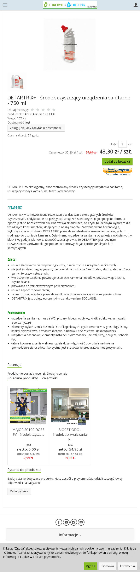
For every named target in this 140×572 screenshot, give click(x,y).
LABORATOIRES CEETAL (39, 114)
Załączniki (50, 378)
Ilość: (113, 144)
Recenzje (14, 364)
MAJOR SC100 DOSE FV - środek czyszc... (28, 432)
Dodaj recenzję (57, 373)
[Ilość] (122, 144)
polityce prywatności (46, 557)
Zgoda (90, 566)
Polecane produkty (22, 378)
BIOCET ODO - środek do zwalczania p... (69, 434)
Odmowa (107, 566)
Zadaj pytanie (19, 491)
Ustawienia (127, 566)
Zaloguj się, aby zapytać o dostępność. (36, 128)
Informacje (70, 534)
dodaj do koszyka (117, 161)
